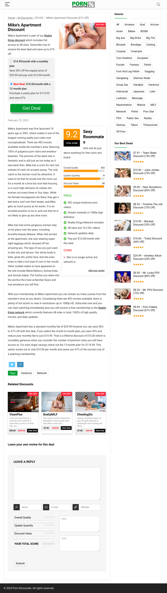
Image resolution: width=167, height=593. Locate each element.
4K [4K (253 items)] (117, 24)
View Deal (32, 430)
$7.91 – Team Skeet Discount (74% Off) (144, 154)
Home (11, 17)
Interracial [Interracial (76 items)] (122, 91)
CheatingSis (84, 414)
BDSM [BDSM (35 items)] (144, 31)
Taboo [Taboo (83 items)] (134, 124)
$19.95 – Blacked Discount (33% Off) (144, 223)
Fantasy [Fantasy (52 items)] (134, 64)
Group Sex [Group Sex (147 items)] (122, 84)
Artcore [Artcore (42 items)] (154, 24)
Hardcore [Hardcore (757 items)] (153, 84)
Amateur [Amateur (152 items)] (130, 24)
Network (42, 373)
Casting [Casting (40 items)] (150, 44)
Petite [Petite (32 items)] (134, 111)
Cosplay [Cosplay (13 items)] (121, 51)
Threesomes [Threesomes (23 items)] (150, 124)
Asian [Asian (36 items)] (119, 31)
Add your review (96, 270)
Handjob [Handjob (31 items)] (138, 84)
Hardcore (26, 373)
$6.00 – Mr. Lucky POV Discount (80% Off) (146, 274)
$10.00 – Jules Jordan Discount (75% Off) (146, 171)
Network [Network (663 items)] (121, 111)
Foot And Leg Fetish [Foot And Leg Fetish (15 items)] (127, 71)
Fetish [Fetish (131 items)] (147, 64)
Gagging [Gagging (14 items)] (149, 71)
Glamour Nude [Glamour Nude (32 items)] (141, 78)
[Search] (158, 4)
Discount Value (23, 533)
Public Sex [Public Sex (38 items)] (133, 118)
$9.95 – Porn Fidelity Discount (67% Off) (145, 308)
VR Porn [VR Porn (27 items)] (121, 131)
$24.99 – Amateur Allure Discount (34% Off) (147, 257)
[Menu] (7, 4)
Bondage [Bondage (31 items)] (136, 44)
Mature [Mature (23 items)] (141, 104)
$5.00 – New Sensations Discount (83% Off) (147, 189)
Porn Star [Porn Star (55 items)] (148, 111)
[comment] (57, 484)
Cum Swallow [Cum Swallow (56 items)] (124, 58)
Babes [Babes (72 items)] (131, 31)
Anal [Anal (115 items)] (142, 24)
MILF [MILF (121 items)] (153, 104)
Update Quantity (23, 525)
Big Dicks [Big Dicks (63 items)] (135, 37)
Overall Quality (22, 517)
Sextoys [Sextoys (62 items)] (120, 124)
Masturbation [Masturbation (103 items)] (124, 104)
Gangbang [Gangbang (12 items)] (122, 78)
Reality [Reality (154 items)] (148, 118)
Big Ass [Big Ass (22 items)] (120, 37)
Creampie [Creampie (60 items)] (136, 51)
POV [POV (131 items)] (118, 118)
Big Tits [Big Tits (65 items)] (150, 37)
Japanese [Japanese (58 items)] (138, 91)
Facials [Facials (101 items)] (120, 64)
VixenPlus (15, 414)
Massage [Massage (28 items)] (137, 98)
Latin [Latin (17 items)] (152, 91)
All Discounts (25, 17)
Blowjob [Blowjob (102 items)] (121, 44)
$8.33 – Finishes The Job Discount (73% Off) (147, 206)
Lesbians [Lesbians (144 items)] (121, 98)
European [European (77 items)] (142, 58)
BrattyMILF (50, 414)
